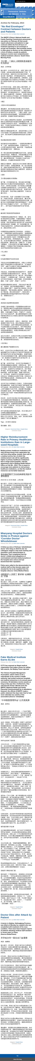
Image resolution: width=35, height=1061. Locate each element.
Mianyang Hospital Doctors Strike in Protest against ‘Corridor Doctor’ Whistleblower (16, 537)
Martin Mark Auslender (19, 34)
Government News (15, 429)
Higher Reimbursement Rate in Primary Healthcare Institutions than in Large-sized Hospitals (16, 441)
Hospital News (24, 429)
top (17, 1055)
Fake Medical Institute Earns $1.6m (13, 658)
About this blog (17, 1059)
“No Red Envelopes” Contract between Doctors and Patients (16, 29)
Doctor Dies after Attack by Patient (16, 916)
